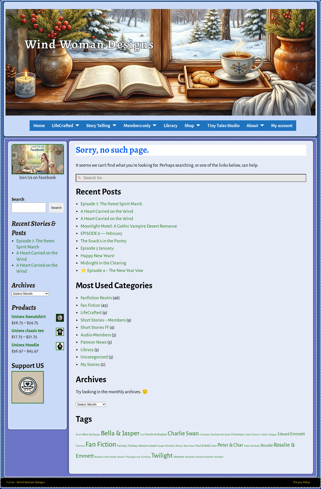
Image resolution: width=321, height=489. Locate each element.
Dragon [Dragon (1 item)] (273, 435)
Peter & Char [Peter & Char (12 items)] (230, 445)
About (252, 125)
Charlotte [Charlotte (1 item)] (204, 435)
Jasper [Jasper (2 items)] (153, 446)
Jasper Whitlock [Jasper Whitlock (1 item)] (166, 446)
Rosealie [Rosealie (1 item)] (99, 457)
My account (281, 125)
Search (18, 199)
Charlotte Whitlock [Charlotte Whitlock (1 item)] (220, 435)
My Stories (90, 365)
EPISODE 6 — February (101, 234)
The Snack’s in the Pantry (103, 241)
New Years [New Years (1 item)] (189, 446)
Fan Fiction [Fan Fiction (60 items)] (101, 445)
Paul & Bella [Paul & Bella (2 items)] (202, 446)
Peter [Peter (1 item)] (214, 446)
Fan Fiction (90, 306)
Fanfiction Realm (96, 298)
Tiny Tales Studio (223, 125)
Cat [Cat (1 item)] (142, 435)
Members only (137, 125)
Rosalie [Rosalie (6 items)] (267, 446)
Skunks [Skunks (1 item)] (121, 457)
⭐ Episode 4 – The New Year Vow (112, 271)
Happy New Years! (98, 256)
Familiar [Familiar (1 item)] (80, 446)
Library (171, 125)
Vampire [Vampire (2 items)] (179, 457)
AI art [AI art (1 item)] (78, 435)
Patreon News (94, 342)
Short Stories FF (95, 328)
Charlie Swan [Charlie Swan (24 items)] (183, 434)
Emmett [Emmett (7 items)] (297, 434)
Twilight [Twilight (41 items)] (162, 456)
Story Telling (98, 125)
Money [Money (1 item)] (179, 446)
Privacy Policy (301, 482)
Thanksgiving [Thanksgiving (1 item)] (132, 457)
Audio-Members (96, 335)
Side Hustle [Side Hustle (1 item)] (110, 457)
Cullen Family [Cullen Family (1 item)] (252, 435)
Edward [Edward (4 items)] (283, 435)
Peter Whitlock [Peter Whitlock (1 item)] (252, 446)
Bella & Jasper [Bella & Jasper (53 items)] (120, 433)
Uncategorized (94, 357)
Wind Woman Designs (89, 44)
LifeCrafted (62, 125)
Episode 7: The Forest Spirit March (111, 204)
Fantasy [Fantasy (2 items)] (122, 446)
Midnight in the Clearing (103, 263)
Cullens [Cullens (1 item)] (264, 435)
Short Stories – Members (103, 320)
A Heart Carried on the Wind (107, 212)
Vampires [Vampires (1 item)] (190, 457)
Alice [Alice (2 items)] (85, 435)
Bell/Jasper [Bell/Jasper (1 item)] (94, 435)
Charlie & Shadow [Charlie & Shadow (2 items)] (155, 435)
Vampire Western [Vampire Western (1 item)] (204, 457)
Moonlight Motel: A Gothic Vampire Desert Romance (129, 226)
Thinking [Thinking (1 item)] (145, 457)
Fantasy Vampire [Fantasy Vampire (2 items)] (138, 446)
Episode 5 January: (97, 249)
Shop (189, 125)
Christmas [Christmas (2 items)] (237, 435)
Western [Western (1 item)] (218, 457)
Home (39, 125)
